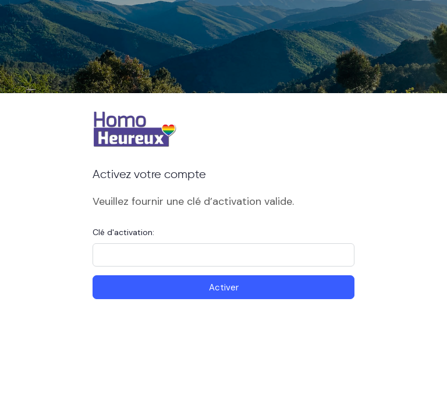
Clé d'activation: (123, 232)
